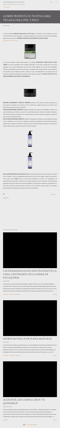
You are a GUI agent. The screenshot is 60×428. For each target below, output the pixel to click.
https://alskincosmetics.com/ (10, 40)
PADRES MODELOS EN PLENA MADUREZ (27, 338)
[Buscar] (51, 2)
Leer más (55, 294)
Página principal (7, 7)
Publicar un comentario (14, 294)
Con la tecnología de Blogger (30, 424)
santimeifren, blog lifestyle (14, 2)
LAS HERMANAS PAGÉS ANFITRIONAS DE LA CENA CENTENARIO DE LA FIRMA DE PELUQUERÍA (30, 274)
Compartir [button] (53, 194)
